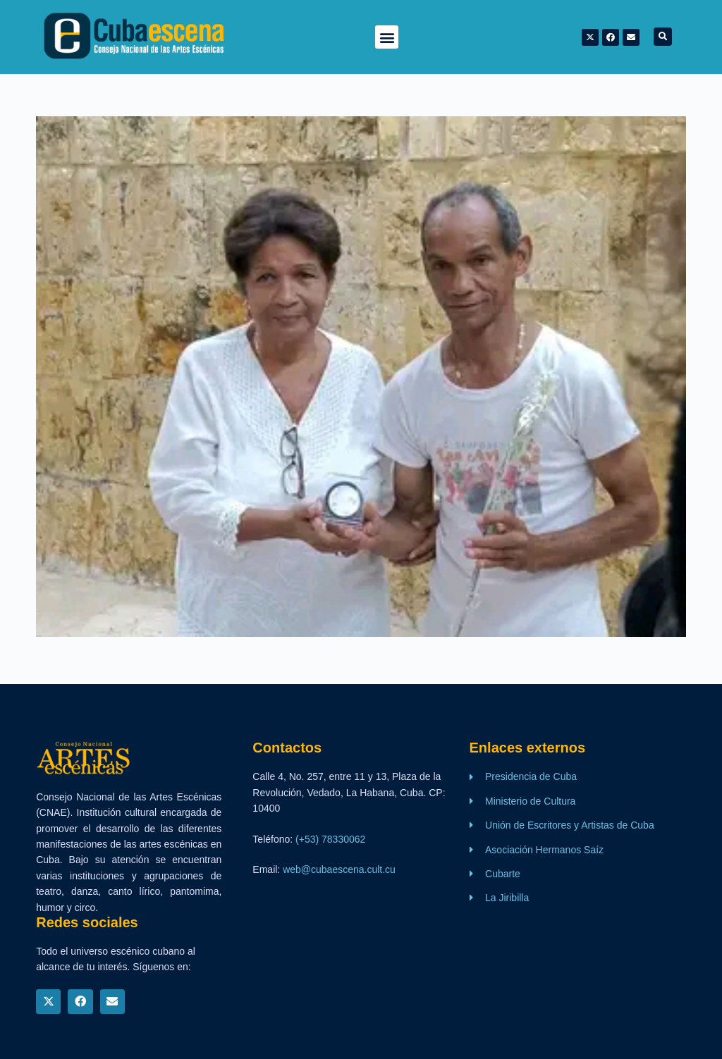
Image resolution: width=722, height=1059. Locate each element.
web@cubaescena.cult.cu (339, 869)
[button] (386, 37)
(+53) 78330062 (330, 839)
